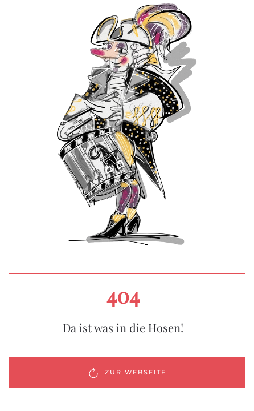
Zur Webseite (127, 372)
